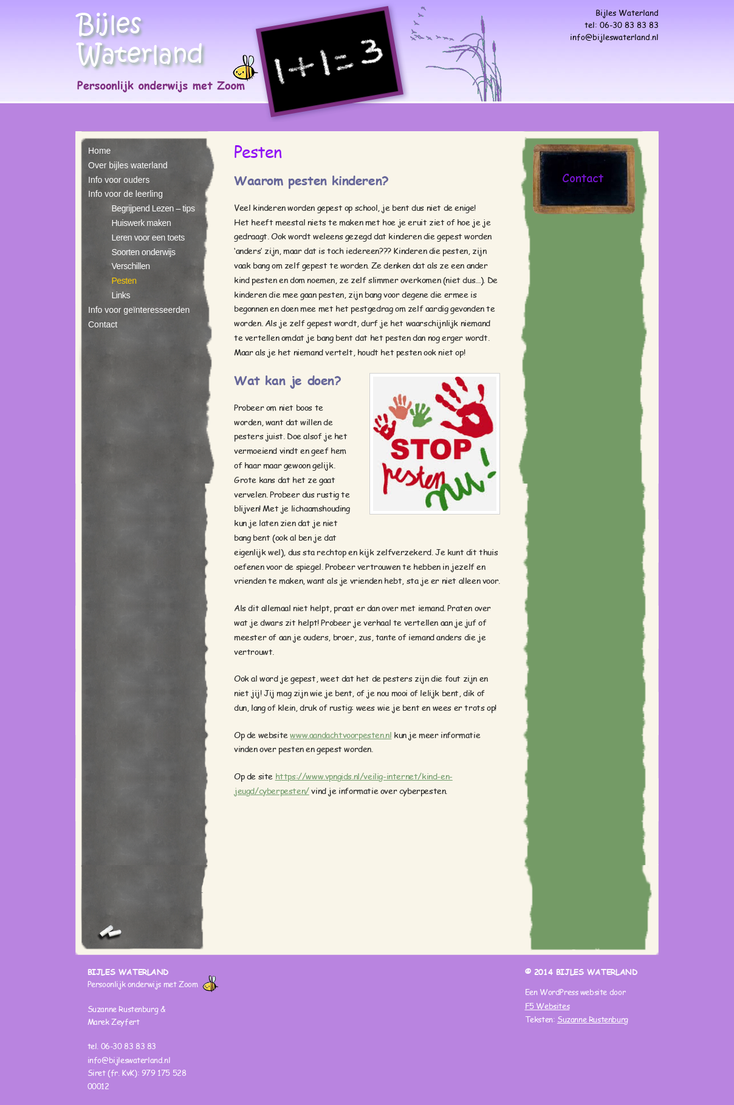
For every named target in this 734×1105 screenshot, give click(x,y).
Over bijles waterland (128, 165)
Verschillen (130, 266)
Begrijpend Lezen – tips (152, 208)
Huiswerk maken (141, 223)
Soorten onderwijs (143, 252)
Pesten (123, 281)
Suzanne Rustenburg (592, 1019)
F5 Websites (547, 1006)
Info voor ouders (118, 180)
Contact (102, 324)
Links (120, 295)
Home (99, 151)
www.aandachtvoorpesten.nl (340, 735)
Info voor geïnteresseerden (139, 310)
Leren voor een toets (147, 237)
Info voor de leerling (125, 194)
